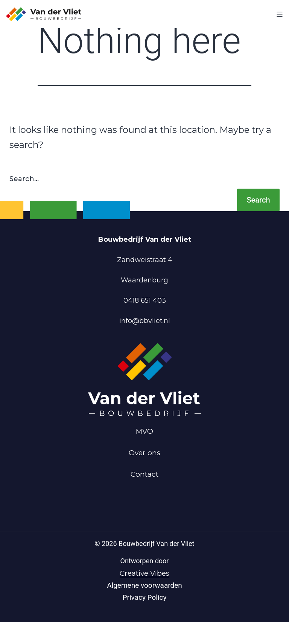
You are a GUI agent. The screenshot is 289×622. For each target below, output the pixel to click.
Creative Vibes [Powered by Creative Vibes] (144, 573)
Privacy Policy (145, 597)
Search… (24, 179)
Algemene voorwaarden (144, 585)
